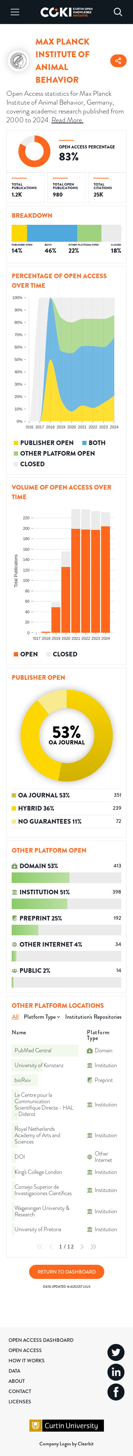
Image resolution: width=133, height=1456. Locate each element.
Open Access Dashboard (41, 1340)
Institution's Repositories (93, 1017)
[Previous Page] (51, 1246)
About (17, 1381)
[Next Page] (82, 1246)
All (15, 1017)
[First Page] (39, 1246)
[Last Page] (93, 1246)
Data (14, 1370)
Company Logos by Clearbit (66, 1443)
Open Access (25, 1350)
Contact (20, 1391)
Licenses (20, 1401)
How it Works (27, 1360)
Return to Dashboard (67, 1271)
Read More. (67, 120)
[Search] (118, 12)
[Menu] (15, 12)
